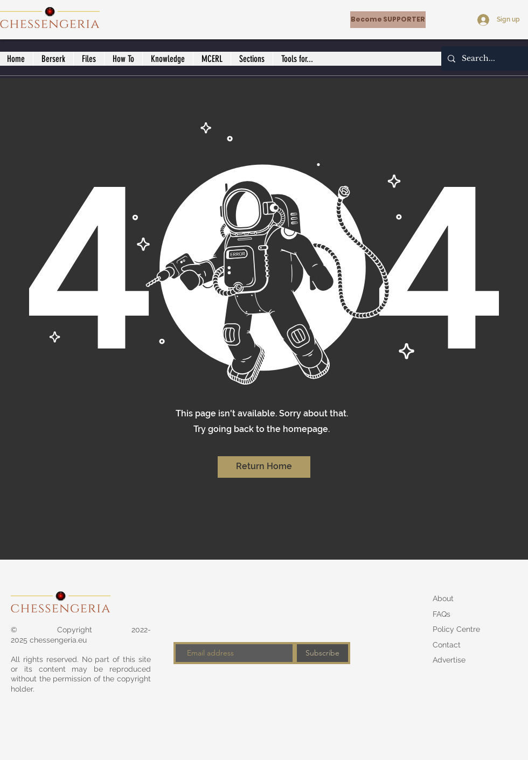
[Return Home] (264, 467)
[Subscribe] (322, 653)
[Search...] (483, 58)
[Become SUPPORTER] (388, 19)
